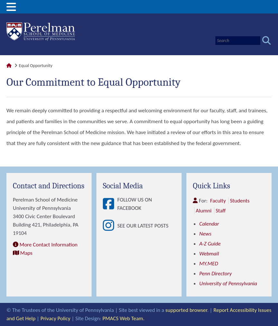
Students (239, 200)
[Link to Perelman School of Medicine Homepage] (9, 65)
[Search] (237, 40)
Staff (221, 210)
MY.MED (208, 263)
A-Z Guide (210, 243)
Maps (26, 253)
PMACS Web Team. (124, 318)
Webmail (209, 253)
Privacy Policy (55, 318)
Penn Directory (215, 273)
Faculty (218, 200)
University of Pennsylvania (228, 283)
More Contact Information (48, 244)
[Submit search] (267, 41)
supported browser (186, 310)
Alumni (203, 210)
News (205, 233)
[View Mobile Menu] (11, 9)
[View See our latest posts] (110, 226)
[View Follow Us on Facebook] (110, 204)
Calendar (209, 223)
